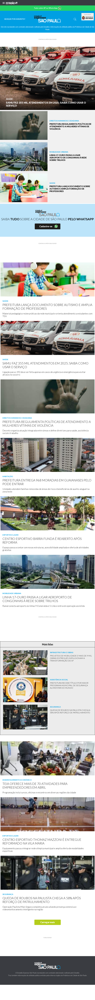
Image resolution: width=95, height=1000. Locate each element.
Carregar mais (47, 922)
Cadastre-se (45, 226)
